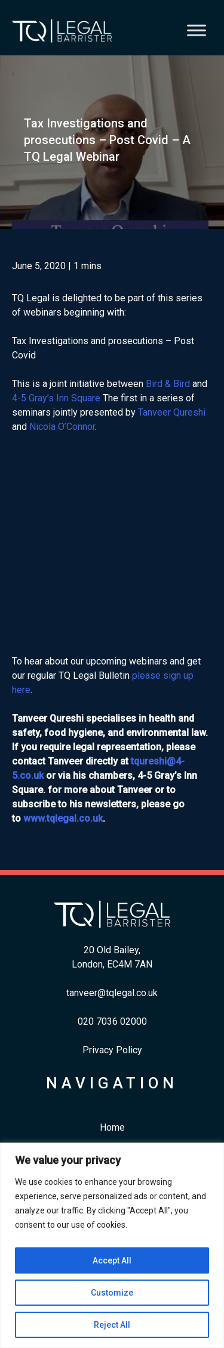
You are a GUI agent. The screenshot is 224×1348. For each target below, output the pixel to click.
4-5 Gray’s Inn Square (56, 398)
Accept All (112, 1260)
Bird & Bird (168, 383)
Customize (112, 1292)
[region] (112, 1245)
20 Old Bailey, (112, 950)
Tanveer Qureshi (171, 412)
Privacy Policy (112, 1050)
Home (112, 1127)
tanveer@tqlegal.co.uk (112, 992)
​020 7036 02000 (112, 1021)
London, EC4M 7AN (112, 964)
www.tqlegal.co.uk (63, 818)
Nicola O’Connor (62, 426)
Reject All (112, 1325)
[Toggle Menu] (196, 30)
